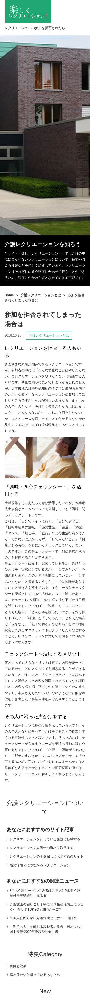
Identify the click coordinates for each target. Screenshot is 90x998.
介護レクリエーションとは (49, 335)
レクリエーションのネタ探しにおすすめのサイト (47, 856)
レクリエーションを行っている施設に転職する (45, 839)
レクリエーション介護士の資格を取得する (41, 848)
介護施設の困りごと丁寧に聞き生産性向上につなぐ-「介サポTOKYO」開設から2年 (47, 906)
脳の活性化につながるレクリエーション (40, 865)
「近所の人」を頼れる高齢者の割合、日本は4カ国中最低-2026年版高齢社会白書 (46, 929)
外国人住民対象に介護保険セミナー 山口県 (43, 918)
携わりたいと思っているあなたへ (35, 975)
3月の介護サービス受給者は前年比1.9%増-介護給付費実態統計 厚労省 (45, 893)
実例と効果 (18, 966)
